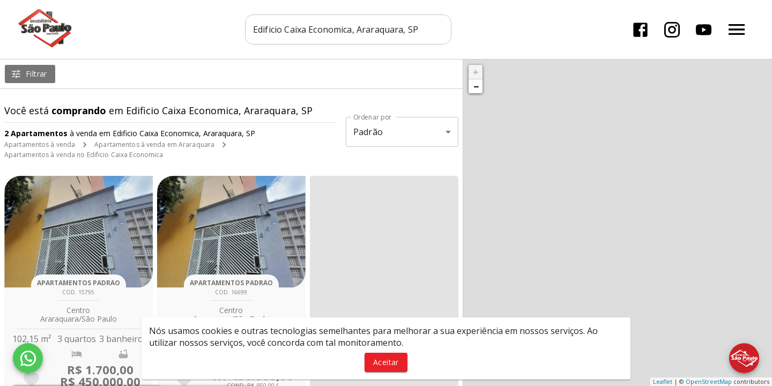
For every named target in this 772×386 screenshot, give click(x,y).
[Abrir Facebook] (640, 29)
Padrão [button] (368, 132)
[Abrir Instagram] (672, 29)
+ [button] (476, 71)
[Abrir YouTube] (703, 29)
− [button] (476, 86)
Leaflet (662, 381)
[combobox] (348, 29)
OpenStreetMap (709, 381)
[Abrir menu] (736, 29)
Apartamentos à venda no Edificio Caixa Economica (83, 154)
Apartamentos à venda (39, 144)
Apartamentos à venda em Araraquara (154, 144)
